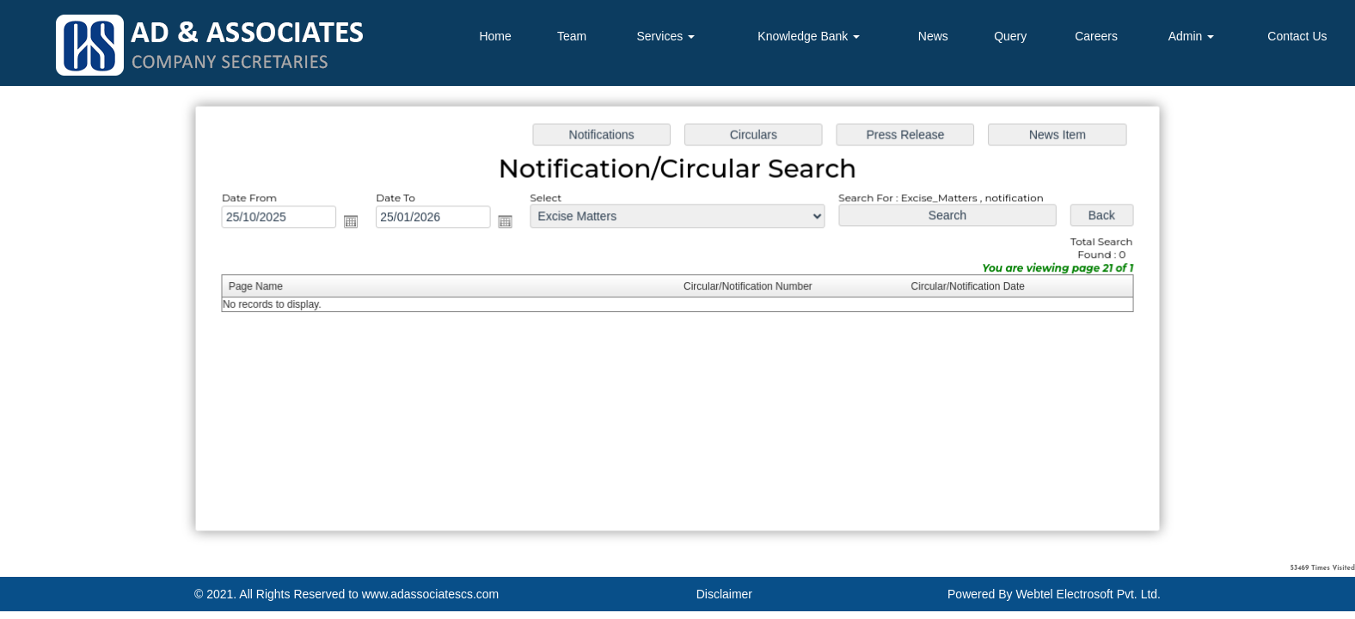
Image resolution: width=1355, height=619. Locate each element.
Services (666, 36)
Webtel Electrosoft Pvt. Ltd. (1088, 594)
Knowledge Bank (808, 36)
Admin (1191, 36)
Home (495, 36)
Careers (1096, 36)
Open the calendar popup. (356, 222)
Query (1010, 36)
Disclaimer (724, 594)
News (933, 36)
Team (571, 36)
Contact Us (1297, 36)
